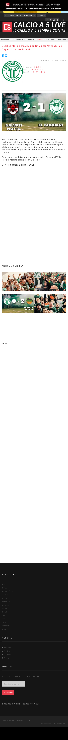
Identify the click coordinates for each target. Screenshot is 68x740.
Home (4, 584)
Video (4, 629)
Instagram (7, 658)
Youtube (6, 654)
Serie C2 (37, 67)
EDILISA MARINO (39, 72)
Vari (3, 619)
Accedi (11, 15)
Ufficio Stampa (37, 70)
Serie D (5, 612)
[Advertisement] (34, 191)
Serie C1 (5, 605)
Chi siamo (11, 720)
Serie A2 (5, 595)
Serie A (5, 588)
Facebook (6, 647)
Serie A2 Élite (7, 591)
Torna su (28, 720)
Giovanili (5, 615)
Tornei (4, 622)
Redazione (41, 15)
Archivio (19, 15)
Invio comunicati (29, 15)
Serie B (5, 598)
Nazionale (6, 626)
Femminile (6, 601)
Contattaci (19, 720)
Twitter (6, 651)
